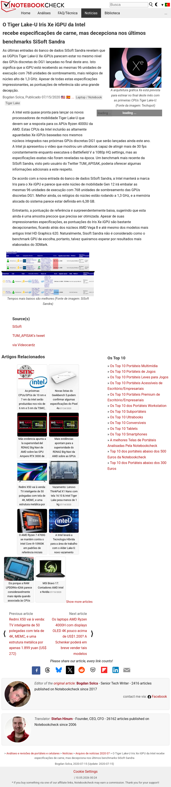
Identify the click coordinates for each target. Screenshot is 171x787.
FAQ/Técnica (68, 13)
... (165, 13)
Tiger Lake (12, 103)
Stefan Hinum (62, 719)
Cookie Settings (85, 771)
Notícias (91, 13)
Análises (44, 13)
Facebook (157, 696)
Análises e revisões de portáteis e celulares (33, 753)
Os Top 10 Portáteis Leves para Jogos (139, 377)
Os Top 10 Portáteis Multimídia (134, 366)
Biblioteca (112, 13)
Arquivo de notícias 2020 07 (92, 753)
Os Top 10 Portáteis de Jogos (132, 372)
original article (64, 683)
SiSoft (17, 327)
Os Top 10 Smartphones (128, 434)
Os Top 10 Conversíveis (128, 423)
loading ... (104, 113)
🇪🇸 (68, 97)
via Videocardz (23, 345)
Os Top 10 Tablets (124, 429)
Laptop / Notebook (89, 97)
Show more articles (79, 601)
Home (25, 13)
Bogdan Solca (87, 683)
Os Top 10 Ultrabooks (126, 417)
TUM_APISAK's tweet (28, 336)
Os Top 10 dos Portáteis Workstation (138, 406)
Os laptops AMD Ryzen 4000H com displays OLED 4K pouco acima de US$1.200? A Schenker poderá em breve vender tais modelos (69, 636)
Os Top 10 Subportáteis (128, 411)
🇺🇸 (63, 97)
